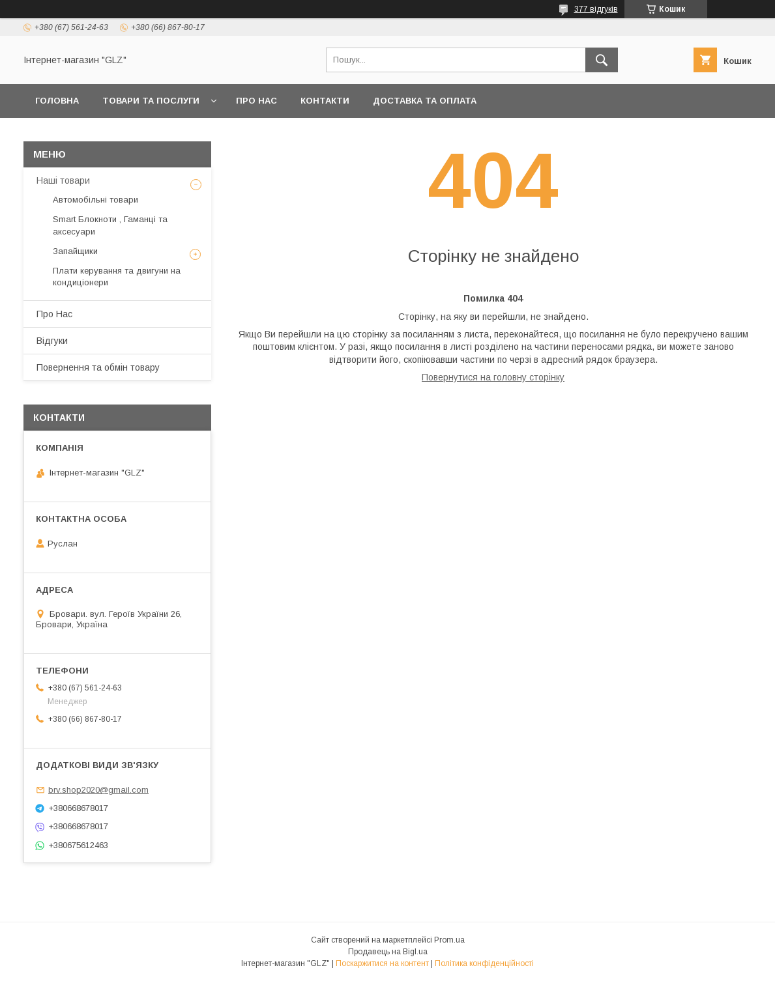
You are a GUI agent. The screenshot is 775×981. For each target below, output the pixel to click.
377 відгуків (596, 9)
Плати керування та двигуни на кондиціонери (117, 276)
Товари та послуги (150, 101)
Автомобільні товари (95, 200)
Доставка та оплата (424, 101)
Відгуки (52, 340)
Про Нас (256, 101)
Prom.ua (449, 940)
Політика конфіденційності (484, 963)
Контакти (324, 101)
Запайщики (75, 251)
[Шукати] (601, 60)
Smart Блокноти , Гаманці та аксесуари (110, 225)
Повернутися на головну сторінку (493, 377)
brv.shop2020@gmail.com (98, 790)
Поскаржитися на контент (382, 963)
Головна (57, 101)
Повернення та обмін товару (98, 367)
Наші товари (63, 180)
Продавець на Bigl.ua (388, 951)
